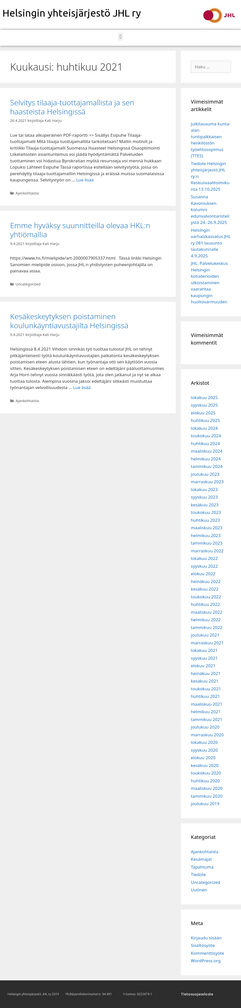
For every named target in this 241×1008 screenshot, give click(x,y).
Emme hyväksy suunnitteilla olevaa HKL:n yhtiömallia (80, 229)
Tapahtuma (202, 867)
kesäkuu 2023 (205, 505)
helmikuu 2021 (206, 711)
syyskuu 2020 (204, 750)
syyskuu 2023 (204, 497)
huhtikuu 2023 (205, 520)
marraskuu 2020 (207, 735)
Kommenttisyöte (207, 953)
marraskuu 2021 (207, 643)
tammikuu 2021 (206, 719)
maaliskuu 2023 (206, 528)
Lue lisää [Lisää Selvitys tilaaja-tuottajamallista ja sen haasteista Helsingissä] (85, 180)
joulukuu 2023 (205, 474)
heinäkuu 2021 (206, 673)
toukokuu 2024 (206, 436)
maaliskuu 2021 (206, 704)
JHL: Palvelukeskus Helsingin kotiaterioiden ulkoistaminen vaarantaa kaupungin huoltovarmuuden (209, 282)
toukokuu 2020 (206, 773)
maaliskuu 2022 (206, 612)
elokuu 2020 (203, 757)
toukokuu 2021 (206, 689)
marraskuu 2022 (207, 551)
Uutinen (199, 890)
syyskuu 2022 (204, 566)
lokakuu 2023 (204, 489)
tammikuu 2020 (206, 796)
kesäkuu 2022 (205, 589)
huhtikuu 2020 (205, 781)
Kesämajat (201, 859)
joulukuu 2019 (205, 803)
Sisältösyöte (203, 945)
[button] (120, 36)
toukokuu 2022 (206, 597)
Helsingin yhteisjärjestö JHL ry (72, 13)
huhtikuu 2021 (205, 696)
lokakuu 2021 (204, 650)
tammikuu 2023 (206, 543)
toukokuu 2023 (206, 512)
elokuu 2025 (203, 413)
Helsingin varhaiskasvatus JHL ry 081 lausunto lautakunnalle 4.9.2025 (211, 243)
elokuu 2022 (203, 574)
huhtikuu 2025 (205, 420)
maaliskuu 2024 (206, 451)
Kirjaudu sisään (206, 938)
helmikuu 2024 (206, 459)
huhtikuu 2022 (205, 604)
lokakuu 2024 (204, 428)
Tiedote (198, 874)
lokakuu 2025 (204, 397)
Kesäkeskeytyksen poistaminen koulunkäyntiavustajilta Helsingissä (70, 320)
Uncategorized (28, 284)
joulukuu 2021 (205, 635)
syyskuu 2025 (204, 405)
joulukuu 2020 (205, 727)
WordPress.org (206, 961)
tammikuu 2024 (206, 466)
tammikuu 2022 (206, 627)
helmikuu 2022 (206, 619)
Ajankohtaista (27, 193)
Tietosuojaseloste (197, 994)
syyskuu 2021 (204, 658)
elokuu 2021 (203, 665)
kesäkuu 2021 (205, 681)
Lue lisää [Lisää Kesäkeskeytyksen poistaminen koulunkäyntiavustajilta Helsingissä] (82, 387)
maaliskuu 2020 (206, 788)
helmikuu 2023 (206, 535)
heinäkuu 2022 (206, 581)
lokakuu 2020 (204, 742)
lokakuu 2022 (204, 558)
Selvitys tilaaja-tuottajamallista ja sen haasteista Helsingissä (72, 107)
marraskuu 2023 (207, 482)
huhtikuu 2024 (205, 443)
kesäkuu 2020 (205, 765)
